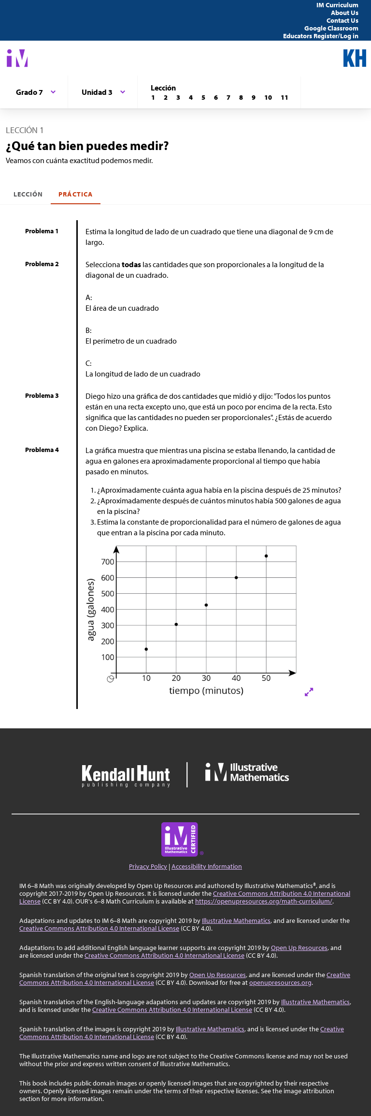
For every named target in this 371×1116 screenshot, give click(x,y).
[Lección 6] (216, 97)
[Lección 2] (165, 97)
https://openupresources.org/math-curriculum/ (263, 901)
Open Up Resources (299, 947)
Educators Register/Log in (320, 36)
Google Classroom (331, 28)
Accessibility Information (206, 866)
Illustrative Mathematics (236, 920)
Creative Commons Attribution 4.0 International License (99, 928)
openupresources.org (280, 982)
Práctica (75, 194)
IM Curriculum (337, 5)
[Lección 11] (284, 97)
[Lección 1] (153, 97)
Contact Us (342, 20)
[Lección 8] (241, 97)
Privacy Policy (148, 866)
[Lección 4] (191, 97)
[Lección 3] (178, 97)
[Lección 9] (253, 97)
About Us (344, 12)
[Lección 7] (228, 97)
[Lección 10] (268, 97)
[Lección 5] (203, 97)
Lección (28, 194)
